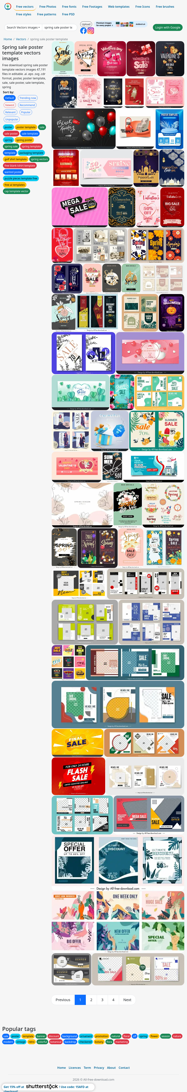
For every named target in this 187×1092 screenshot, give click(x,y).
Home (8, 39)
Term (87, 1068)
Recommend (27, 105)
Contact (124, 1068)
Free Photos (47, 7)
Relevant (10, 112)
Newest (9, 105)
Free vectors (24, 7)
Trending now (28, 98)
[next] (127, 1000)
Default (9, 98)
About (111, 1068)
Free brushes (165, 7)
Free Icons (142, 7)
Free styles (23, 14)
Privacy (99, 1068)
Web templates (118, 7)
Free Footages (92, 7)
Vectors (21, 39)
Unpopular (11, 119)
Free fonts (69, 7)
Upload (86, 24)
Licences (75, 1068)
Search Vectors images (22, 27)
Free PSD (68, 14)
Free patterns (46, 14)
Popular (25, 112)
